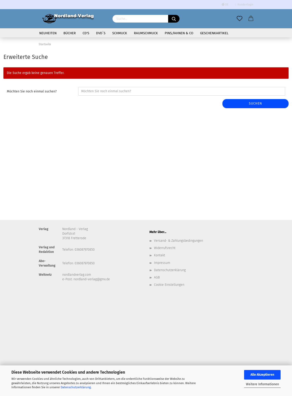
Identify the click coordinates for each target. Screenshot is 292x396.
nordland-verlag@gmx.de (91, 279)
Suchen (255, 103)
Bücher (69, 33)
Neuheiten (48, 33)
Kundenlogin (244, 4)
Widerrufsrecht (164, 248)
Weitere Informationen (262, 384)
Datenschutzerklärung (76, 387)
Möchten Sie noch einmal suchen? (32, 91)
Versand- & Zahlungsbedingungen (178, 241)
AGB (157, 277)
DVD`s (100, 33)
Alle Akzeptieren (262, 375)
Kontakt (159, 255)
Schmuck (119, 33)
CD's (86, 33)
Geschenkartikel (214, 33)
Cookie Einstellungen (169, 285)
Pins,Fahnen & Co (179, 33)
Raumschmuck (146, 33)
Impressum (162, 263)
